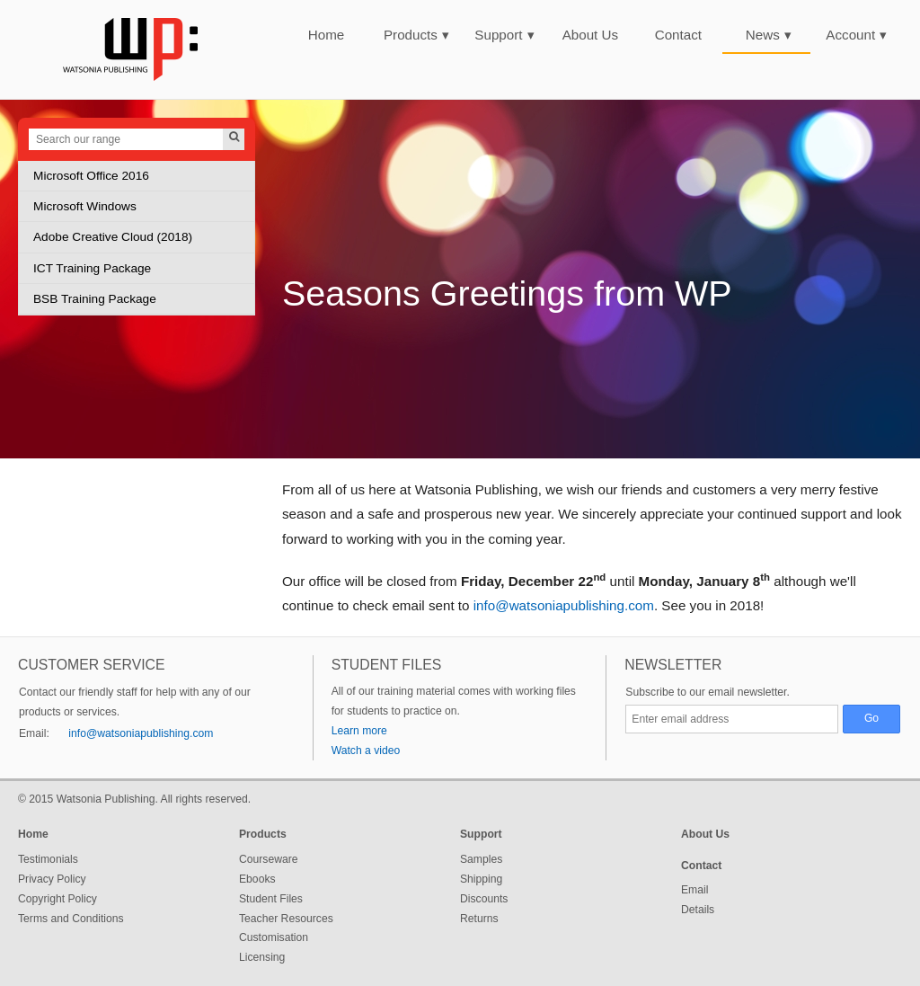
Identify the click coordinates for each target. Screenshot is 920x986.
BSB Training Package (94, 299)
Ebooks (257, 879)
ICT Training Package (92, 268)
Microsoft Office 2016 (91, 175)
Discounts (484, 899)
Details (697, 909)
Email (694, 890)
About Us (590, 34)
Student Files (271, 899)
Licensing (262, 957)
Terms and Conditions (71, 918)
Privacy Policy (52, 879)
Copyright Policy (57, 899)
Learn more (359, 730)
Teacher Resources (286, 918)
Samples (481, 859)
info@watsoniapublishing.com (563, 605)
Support (504, 34)
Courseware (268, 859)
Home (326, 34)
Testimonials (48, 859)
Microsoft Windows (85, 206)
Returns (479, 918)
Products (416, 34)
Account (856, 34)
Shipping (481, 879)
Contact (678, 34)
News (769, 34)
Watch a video (366, 750)
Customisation (273, 937)
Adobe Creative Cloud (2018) (112, 237)
